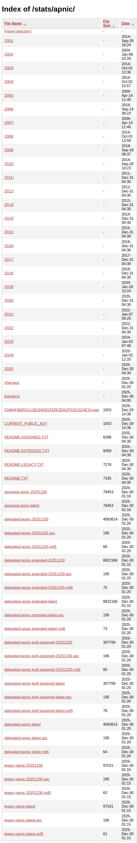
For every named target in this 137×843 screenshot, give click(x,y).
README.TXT (16, 478)
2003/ (9, 68)
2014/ (9, 218)
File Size (106, 23)
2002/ (9, 54)
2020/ (9, 300)
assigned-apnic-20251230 (25, 492)
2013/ (9, 205)
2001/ (9, 41)
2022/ (9, 328)
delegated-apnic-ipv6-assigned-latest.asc (37, 697)
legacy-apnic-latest (19, 806)
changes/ (11, 383)
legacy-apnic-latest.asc (23, 820)
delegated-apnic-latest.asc (26, 738)
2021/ (9, 314)
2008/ (9, 136)
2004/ (9, 82)
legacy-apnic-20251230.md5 (27, 793)
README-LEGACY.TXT (24, 465)
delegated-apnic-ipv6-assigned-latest (34, 683)
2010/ (9, 164)
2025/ (9, 369)
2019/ (9, 287)
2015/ (9, 232)
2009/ (9, 150)
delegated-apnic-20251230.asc (29, 533)
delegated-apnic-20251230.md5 (30, 547)
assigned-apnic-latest (21, 506)
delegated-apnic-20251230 (26, 519)
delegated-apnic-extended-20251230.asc (37, 574)
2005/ (9, 95)
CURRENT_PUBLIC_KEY (25, 424)
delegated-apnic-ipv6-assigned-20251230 (38, 642)
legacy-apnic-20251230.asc (27, 779)
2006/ (9, 109)
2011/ (9, 178)
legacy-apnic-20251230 (23, 765)
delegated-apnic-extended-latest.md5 (34, 629)
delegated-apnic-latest (22, 724)
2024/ (9, 355)
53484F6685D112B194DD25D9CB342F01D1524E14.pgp (51, 410)
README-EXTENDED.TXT (27, 451)
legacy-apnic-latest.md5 (23, 834)
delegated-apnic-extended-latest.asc (34, 615)
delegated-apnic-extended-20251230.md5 (38, 588)
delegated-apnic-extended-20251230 (34, 560)
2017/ (9, 260)
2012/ (9, 191)
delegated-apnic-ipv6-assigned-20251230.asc (41, 656)
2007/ (9, 123)
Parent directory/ (17, 31)
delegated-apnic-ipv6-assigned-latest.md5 (38, 711)
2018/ (9, 273)
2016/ (9, 246)
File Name (13, 23)
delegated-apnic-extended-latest (30, 601)
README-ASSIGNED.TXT (26, 437)
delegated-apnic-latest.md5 (26, 752)
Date (126, 23)
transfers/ (12, 396)
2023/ (9, 342)
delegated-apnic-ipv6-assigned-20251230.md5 (42, 670)
